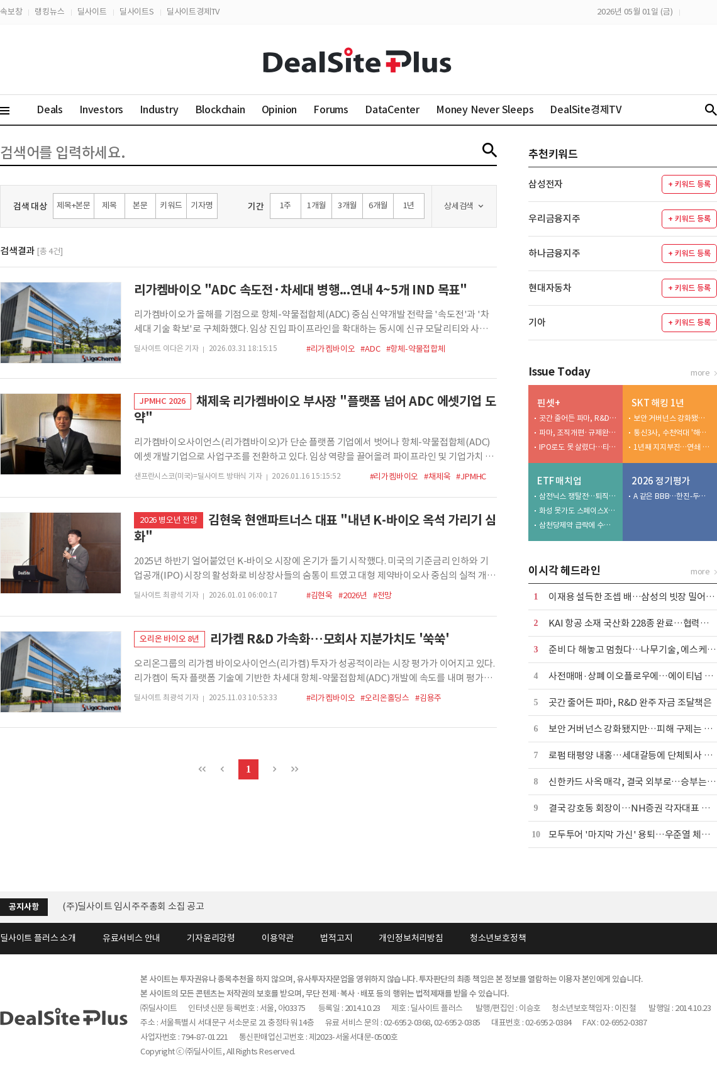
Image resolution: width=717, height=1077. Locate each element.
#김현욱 (319, 595)
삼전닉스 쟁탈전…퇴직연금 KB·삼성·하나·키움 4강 (578, 496)
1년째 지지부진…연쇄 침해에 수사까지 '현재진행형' (672, 447)
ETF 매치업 (559, 481)
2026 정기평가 (660, 481)
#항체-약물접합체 (415, 348)
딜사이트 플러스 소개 (38, 938)
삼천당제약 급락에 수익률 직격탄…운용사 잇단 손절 (578, 525)
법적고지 (336, 938)
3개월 (347, 205)
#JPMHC (471, 476)
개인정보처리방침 (411, 938)
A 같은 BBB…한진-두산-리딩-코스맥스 (672, 496)
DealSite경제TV (593, 109)
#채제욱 (437, 476)
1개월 (316, 205)
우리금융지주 (554, 219)
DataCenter (392, 109)
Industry (159, 109)
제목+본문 (74, 205)
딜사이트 (92, 11)
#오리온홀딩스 (384, 698)
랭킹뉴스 (49, 11)
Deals (49, 109)
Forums (330, 109)
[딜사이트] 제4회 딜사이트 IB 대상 (128, 906)
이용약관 (278, 938)
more (700, 372)
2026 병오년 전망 (168, 520)
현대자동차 (550, 288)
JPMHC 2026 (163, 401)
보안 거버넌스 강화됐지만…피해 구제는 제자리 (672, 418)
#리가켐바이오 (330, 348)
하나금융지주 (554, 253)
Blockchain (220, 109)
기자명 (202, 205)
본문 (140, 205)
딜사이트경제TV (193, 11)
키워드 (171, 205)
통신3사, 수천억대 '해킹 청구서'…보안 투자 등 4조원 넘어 (672, 432)
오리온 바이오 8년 (169, 638)
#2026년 (352, 595)
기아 (537, 322)
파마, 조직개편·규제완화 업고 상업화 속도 (578, 432)
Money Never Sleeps (484, 109)
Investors (101, 109)
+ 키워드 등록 (689, 184)
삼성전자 (545, 184)
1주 (286, 205)
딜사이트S (136, 11)
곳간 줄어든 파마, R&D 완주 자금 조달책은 (578, 418)
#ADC (370, 348)
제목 (109, 205)
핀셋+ (548, 403)
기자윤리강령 (211, 938)
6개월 (378, 205)
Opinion (279, 109)
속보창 (11, 11)
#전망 (382, 595)
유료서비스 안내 (131, 938)
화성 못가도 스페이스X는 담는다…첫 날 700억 (578, 510)
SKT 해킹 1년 (657, 403)
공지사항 (23, 906)
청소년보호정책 (498, 938)
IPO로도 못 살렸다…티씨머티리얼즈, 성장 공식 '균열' (578, 447)
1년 (409, 205)
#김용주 (428, 698)
